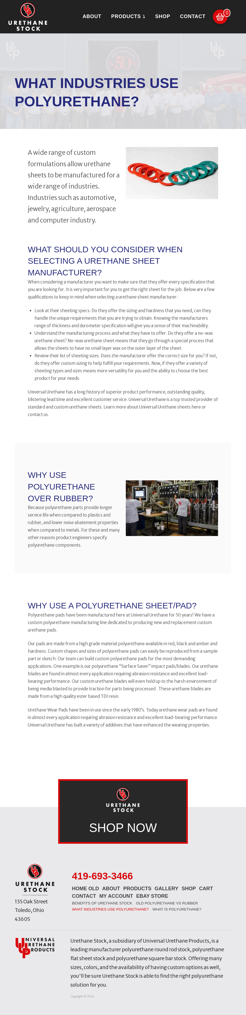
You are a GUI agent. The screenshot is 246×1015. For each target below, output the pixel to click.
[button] (220, 16)
